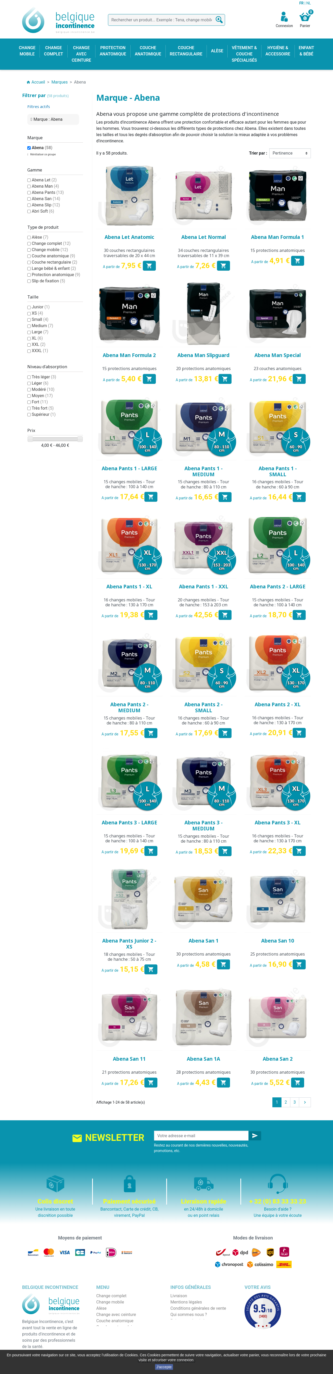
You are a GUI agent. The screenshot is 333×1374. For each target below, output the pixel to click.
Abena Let (44, 179)
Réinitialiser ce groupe (43, 154)
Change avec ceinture (116, 1314)
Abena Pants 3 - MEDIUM (203, 825)
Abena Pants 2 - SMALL (203, 707)
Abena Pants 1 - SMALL (278, 471)
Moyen (42, 395)
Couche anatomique (53, 255)
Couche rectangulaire (54, 262)
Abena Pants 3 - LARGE (129, 822)
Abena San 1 (204, 940)
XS (37, 313)
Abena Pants (48, 192)
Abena (42, 147)
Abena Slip (46, 204)
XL (37, 338)
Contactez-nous (185, 1333)
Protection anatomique (56, 274)
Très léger (44, 376)
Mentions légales (186, 1302)
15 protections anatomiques (277, 250)
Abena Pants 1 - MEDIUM (203, 471)
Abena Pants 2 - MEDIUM (129, 707)
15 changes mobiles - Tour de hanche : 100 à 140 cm (129, 484)
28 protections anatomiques (203, 1072)
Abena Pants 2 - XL (277, 704)
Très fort (43, 408)
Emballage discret (186, 1327)
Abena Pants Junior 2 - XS (129, 943)
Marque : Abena (48, 119)
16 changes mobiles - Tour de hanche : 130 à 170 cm (129, 602)
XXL (39, 344)
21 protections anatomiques (129, 1072)
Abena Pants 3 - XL (277, 822)
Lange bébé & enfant (54, 268)
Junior (41, 306)
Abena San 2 (278, 1058)
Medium (42, 325)
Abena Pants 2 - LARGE (277, 586)
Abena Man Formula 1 (277, 237)
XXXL (40, 350)
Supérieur (44, 414)
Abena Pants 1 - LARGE (129, 468)
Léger (40, 383)
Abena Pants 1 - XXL (203, 586)
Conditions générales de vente (198, 1308)
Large (40, 331)
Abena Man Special (277, 355)
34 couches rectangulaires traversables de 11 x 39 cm (203, 252)
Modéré (43, 389)
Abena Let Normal (203, 237)
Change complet (51, 243)
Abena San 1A (203, 1058)
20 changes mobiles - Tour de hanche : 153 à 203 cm (203, 602)
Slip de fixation (48, 280)
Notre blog (180, 1339)
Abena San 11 (129, 1058)
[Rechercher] (166, 20)
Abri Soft (43, 211)
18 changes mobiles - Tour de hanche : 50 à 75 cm (129, 956)
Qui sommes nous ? (188, 1314)
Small (40, 319)
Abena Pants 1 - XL (129, 586)
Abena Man (45, 186)
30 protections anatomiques (203, 954)
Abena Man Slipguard (203, 355)
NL (308, 3)
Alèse (40, 237)
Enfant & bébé (109, 1333)
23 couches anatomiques (278, 368)
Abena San (46, 198)
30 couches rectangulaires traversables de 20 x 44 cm (129, 252)
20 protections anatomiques (203, 368)
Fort (40, 401)
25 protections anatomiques (277, 954)
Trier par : (258, 153)
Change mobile (50, 249)
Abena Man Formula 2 (129, 355)
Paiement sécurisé (187, 1320)
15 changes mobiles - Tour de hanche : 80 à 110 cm (203, 484)
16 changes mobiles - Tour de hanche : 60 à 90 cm (277, 484)
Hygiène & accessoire (116, 1339)
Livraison (178, 1295)
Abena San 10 (277, 940)
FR (301, 3)
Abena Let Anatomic (129, 237)
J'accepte (164, 1367)
